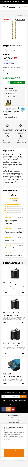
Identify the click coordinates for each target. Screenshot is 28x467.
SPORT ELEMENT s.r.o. (10, 463)
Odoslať (23, 396)
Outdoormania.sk (15, 14)
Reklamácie (14, 417)
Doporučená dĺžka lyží (14, 420)
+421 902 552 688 (10, 93)
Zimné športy (23, 14)
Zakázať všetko (14, 451)
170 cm (6, 73)
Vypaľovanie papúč (14, 422)
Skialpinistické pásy (21, 15)
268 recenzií (14, 200)
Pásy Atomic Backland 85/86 (10, 345)
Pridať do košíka (17, 82)
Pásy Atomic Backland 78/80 (10, 315)
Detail (22, 292)
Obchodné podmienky (14, 415)
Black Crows (10, 49)
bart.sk (17, 464)
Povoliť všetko (13, 455)
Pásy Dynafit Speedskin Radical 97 (12, 376)
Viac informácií (7, 442)
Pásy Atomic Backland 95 (10, 285)
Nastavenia (14, 446)
